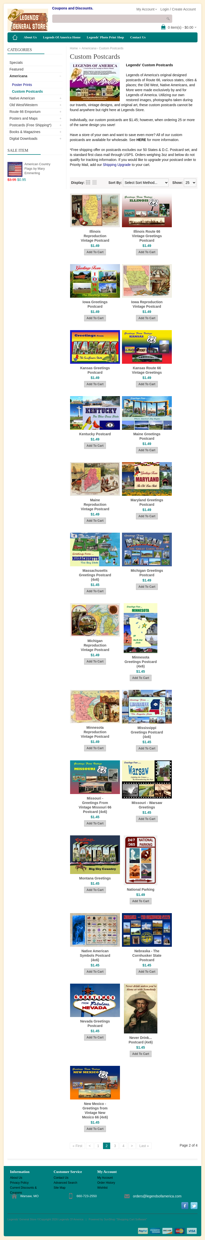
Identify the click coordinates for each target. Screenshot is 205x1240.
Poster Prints (22, 85)
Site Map (59, 1187)
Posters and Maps (23, 118)
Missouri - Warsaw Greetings (147, 805)
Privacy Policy (19, 1182)
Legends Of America (71, 1219)
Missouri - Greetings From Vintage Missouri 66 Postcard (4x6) (95, 805)
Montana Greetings (95, 878)
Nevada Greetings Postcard (95, 1023)
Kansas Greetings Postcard (95, 370)
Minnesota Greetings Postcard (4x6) (140, 661)
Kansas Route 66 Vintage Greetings (147, 370)
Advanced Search (65, 1182)
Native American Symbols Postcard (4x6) (95, 955)
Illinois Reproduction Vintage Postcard (95, 235)
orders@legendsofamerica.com (157, 1196)
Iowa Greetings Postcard (95, 304)
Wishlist (102, 1187)
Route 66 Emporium (25, 112)
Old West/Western (23, 105)
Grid (88, 182)
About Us (30, 37)
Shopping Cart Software (131, 1219)
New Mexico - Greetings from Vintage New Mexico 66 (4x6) (95, 1110)
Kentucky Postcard (95, 434)
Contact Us (138, 37)
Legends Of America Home (62, 37)
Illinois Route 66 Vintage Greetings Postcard (147, 235)
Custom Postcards (27, 91)
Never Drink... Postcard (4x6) (141, 1040)
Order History (106, 1182)
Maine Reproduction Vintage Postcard (95, 504)
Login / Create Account (178, 9)
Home (74, 48)
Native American (22, 98)
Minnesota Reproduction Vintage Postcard (95, 732)
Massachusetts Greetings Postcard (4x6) (95, 575)
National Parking (140, 889)
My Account (105, 1177)
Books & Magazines (24, 132)
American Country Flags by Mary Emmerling (37, 168)
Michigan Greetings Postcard (147, 573)
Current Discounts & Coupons (23, 1188)
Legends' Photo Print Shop (105, 37)
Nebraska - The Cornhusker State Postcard (147, 955)
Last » (144, 1146)
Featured (16, 69)
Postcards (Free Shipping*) (30, 125)
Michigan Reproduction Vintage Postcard (95, 645)
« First (77, 1146)
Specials (16, 63)
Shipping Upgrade (117, 165)
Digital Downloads (23, 139)
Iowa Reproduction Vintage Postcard (147, 304)
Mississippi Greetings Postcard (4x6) (147, 732)
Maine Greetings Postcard (146, 436)
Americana (18, 76)
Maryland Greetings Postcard (147, 502)
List (94, 182)
